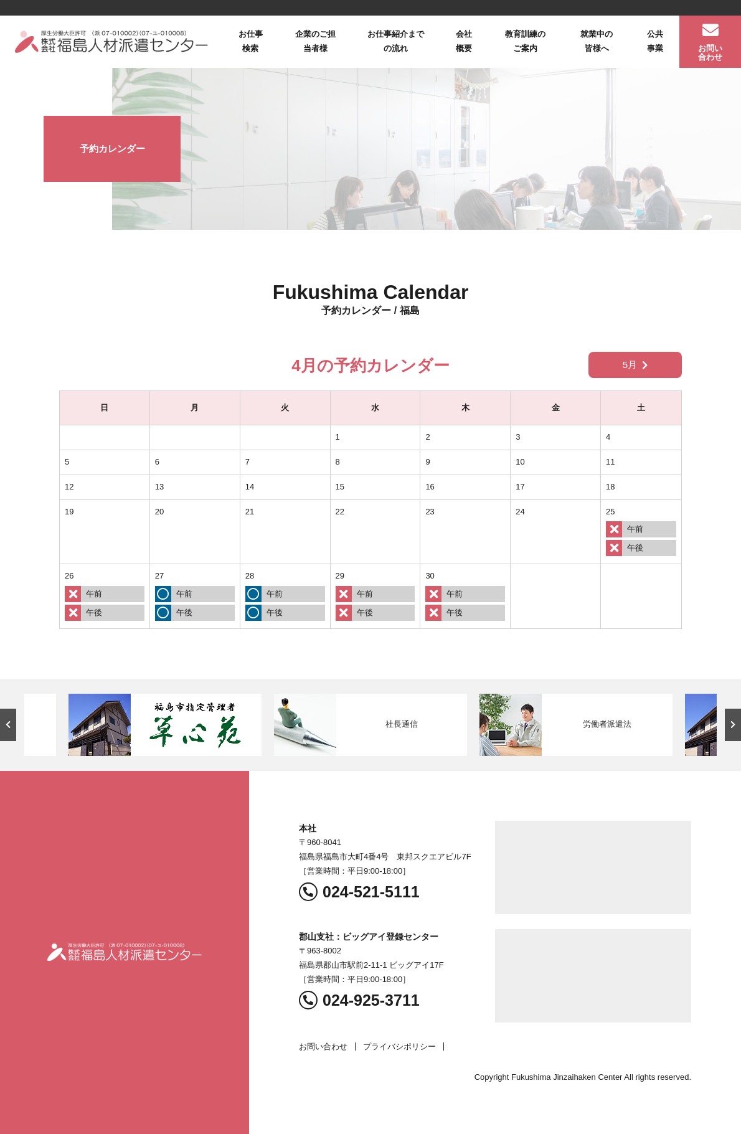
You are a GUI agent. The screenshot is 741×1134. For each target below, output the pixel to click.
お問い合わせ (710, 53)
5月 (635, 364)
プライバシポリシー (399, 1046)
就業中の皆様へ (596, 41)
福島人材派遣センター (111, 42)
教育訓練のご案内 (525, 41)
